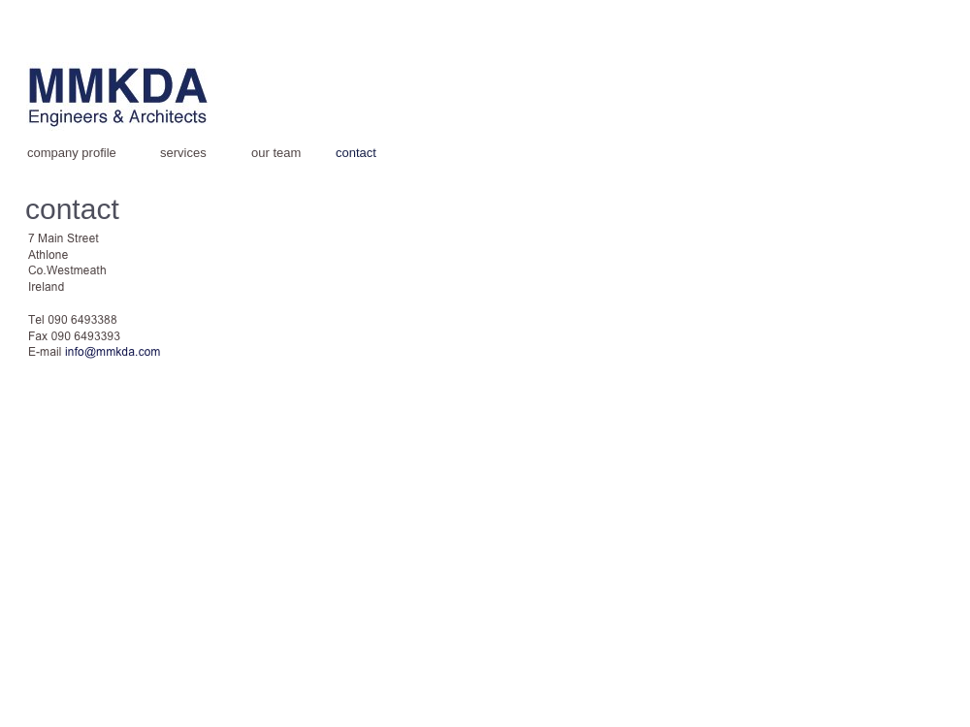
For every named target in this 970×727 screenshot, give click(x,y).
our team (276, 152)
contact (356, 152)
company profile (71, 152)
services (183, 152)
